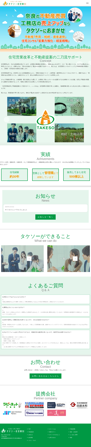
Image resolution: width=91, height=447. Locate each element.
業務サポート (52, 432)
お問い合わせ (52, 437)
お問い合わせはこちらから (45, 376)
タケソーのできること (54, 434)
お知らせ (30, 434)
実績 (70, 437)
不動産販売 (30, 432)
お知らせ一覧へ (45, 217)
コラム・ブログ (31, 440)
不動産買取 (72, 429)
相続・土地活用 (73, 432)
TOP (29, 429)
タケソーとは (52, 429)
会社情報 (30, 437)
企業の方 (22, 258)
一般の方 (69, 258)
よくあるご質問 (73, 434)
